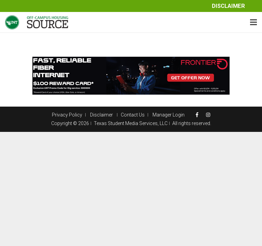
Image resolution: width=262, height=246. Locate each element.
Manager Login (168, 115)
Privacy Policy (67, 115)
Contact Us (133, 115)
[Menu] (253, 22)
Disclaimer (228, 6)
